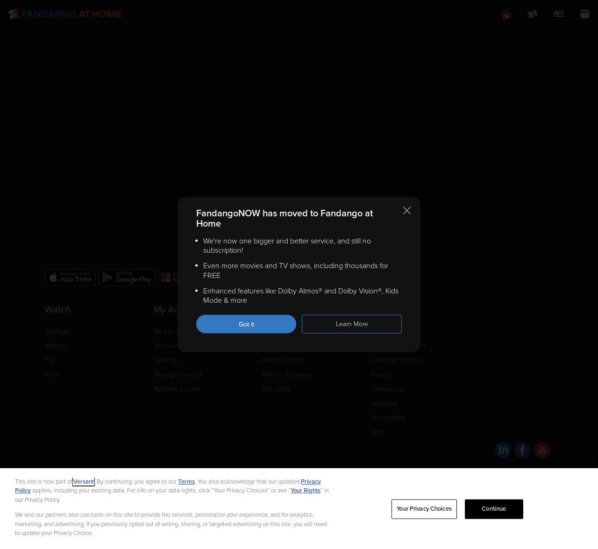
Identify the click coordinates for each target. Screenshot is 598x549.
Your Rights (305, 490)
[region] (299, 508)
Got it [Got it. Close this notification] (246, 324)
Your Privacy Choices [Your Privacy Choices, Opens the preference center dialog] (424, 509)
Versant (83, 481)
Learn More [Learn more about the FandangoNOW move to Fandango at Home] (352, 324)
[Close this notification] (406, 210)
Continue (494, 509)
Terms (186, 481)
